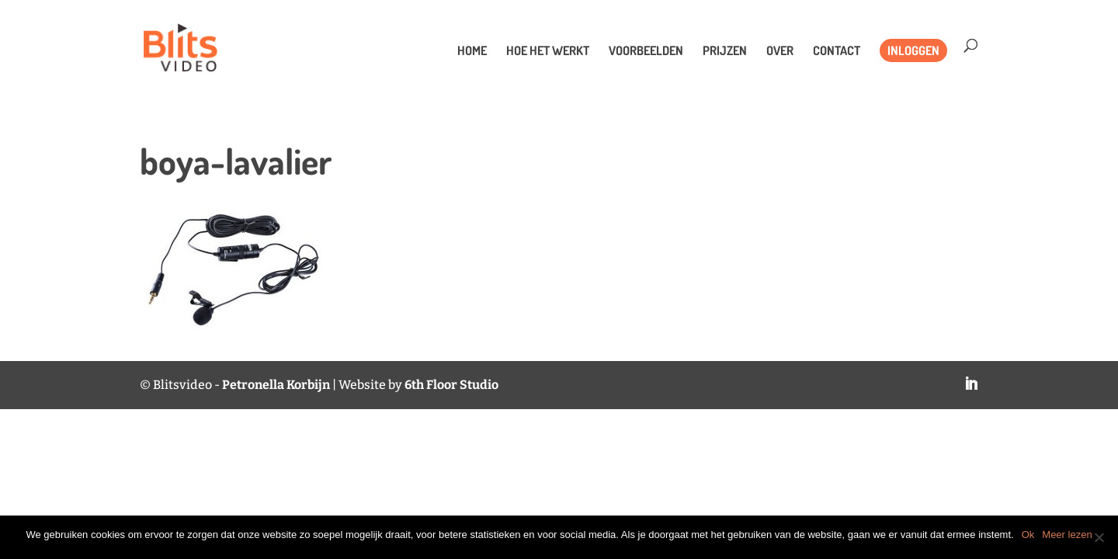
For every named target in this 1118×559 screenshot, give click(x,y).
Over (779, 51)
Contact (836, 51)
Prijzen (725, 51)
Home (472, 51)
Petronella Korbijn (276, 384)
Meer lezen (1067, 534)
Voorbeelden (646, 51)
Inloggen (913, 50)
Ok (1028, 534)
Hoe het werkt (547, 51)
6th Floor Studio (451, 384)
